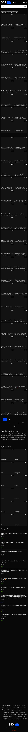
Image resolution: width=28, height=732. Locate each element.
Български (4, 714)
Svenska (14, 718)
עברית (25, 716)
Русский (19, 718)
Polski (3, 718)
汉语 (19, 714)
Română (8, 718)
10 (23, 423)
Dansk (9, 705)
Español (25, 718)
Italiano (23, 705)
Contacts (14, 730)
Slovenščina (23, 710)
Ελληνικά (23, 714)
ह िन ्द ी (4, 710)
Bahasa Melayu (16, 705)
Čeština (10, 710)
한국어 (8, 707)
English (3, 716)
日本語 (10, 714)
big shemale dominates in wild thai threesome (13, 587)
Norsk (17, 712)
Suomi (14, 714)
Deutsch (22, 712)
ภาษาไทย (4, 705)
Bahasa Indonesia (21, 707)
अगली (14, 426)
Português (20, 716)
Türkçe (3, 707)
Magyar (8, 716)
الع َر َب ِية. (13, 716)
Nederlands (16, 710)
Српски (12, 712)
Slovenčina (6, 712)
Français (13, 707)
